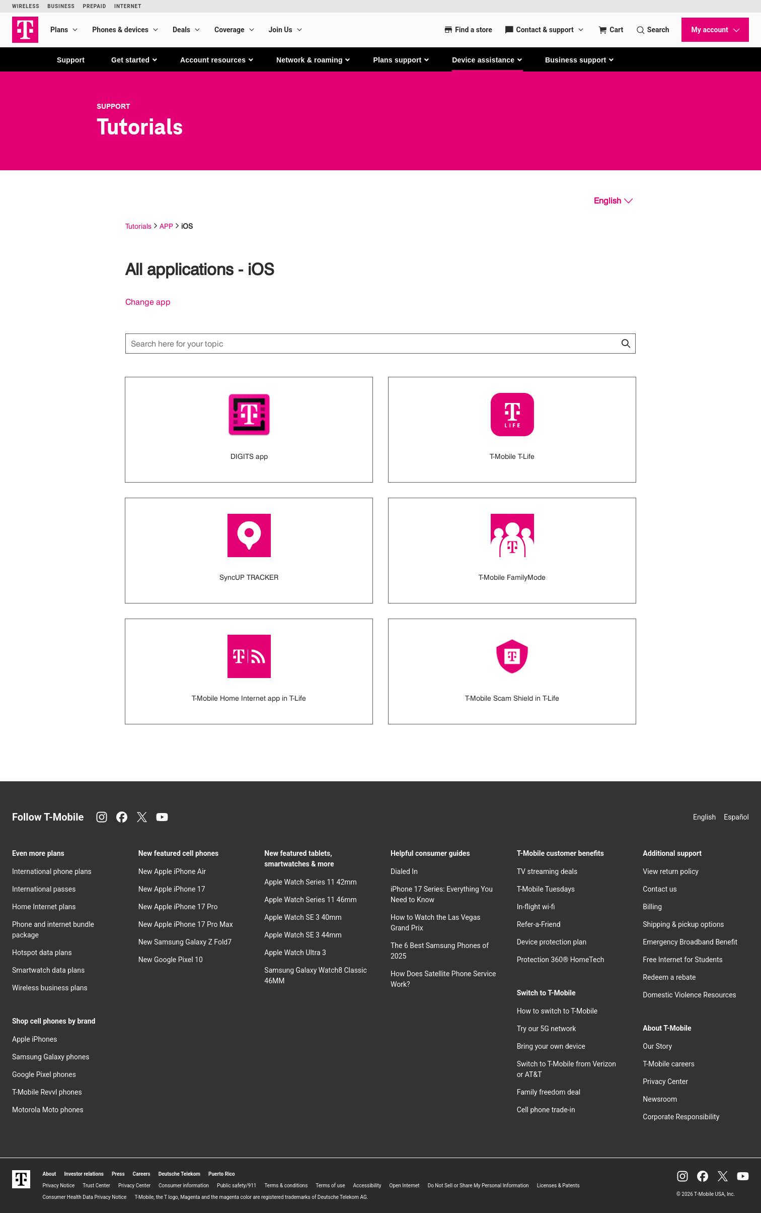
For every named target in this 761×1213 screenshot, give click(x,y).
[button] (134, 60)
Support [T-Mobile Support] (113, 106)
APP (166, 226)
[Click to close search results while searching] (625, 344)
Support (71, 60)
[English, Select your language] (613, 201)
